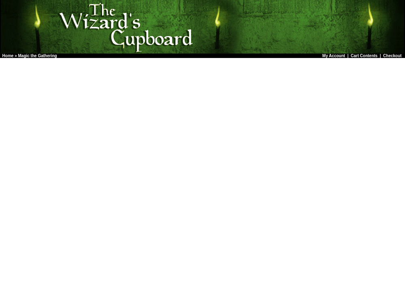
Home (8, 56)
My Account (333, 56)
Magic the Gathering (37, 56)
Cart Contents (364, 56)
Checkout (392, 56)
